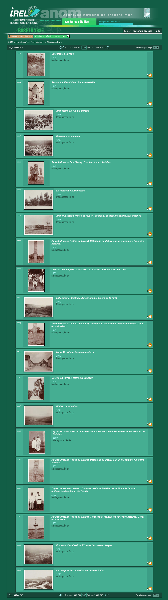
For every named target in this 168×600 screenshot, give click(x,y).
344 (79, 47)
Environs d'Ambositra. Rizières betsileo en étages (84, 545)
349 (101, 47)
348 (97, 47)
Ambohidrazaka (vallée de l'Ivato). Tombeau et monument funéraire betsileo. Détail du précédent (98, 325)
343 (75, 47)
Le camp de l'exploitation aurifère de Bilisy (80, 570)
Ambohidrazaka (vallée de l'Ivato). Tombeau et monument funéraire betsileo (98, 215)
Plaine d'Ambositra (67, 406)
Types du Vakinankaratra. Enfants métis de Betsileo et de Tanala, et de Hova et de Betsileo (99, 432)
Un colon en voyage (63, 53)
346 (88, 47)
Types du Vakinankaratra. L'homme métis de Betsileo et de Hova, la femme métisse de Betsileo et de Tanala (94, 489)
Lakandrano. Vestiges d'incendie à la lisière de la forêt (86, 298)
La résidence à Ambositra (70, 190)
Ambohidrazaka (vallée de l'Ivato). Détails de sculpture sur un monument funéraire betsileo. (98, 242)
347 (93, 47)
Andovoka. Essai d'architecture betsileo (74, 82)
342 (71, 47)
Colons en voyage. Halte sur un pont (72, 378)
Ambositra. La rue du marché (72, 110)
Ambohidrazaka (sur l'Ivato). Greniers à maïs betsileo (81, 162)
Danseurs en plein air (68, 136)
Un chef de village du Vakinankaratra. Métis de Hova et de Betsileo (89, 269)
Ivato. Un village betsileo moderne (75, 352)
